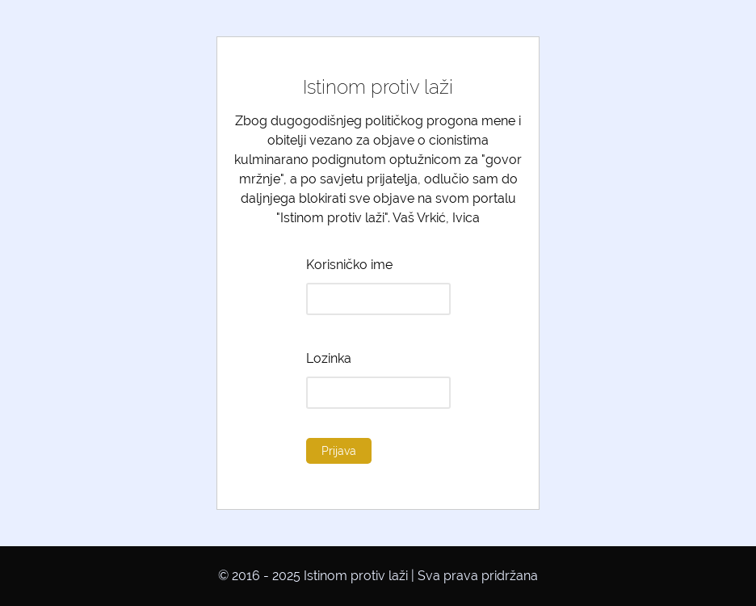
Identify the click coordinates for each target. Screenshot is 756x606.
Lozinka (328, 358)
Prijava (338, 450)
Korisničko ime (349, 264)
